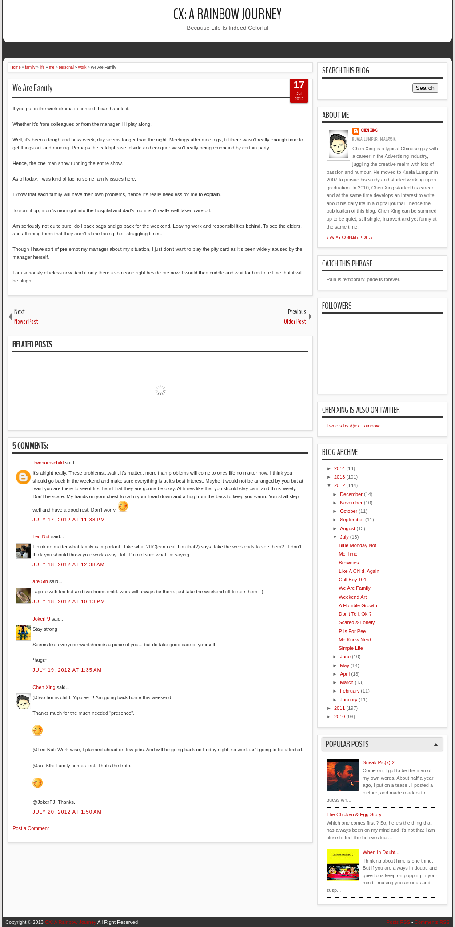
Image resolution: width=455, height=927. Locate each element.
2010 (339, 716)
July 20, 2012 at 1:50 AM (67, 811)
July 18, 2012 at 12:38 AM (68, 564)
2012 (339, 485)
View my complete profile (349, 237)
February (349, 690)
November (351, 502)
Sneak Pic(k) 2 (379, 762)
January (348, 699)
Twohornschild (48, 462)
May (344, 665)
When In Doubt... (381, 852)
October (348, 511)
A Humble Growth (358, 605)
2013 (339, 477)
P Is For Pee (352, 631)
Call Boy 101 (352, 579)
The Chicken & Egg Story (354, 814)
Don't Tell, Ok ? (355, 614)
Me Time (348, 553)
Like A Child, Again (359, 571)
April (345, 674)
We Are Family (32, 88)
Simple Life (351, 648)
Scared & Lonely (357, 622)
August (347, 528)
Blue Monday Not (357, 545)
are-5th (40, 581)
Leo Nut (41, 536)
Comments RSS (432, 922)
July (344, 537)
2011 (339, 708)
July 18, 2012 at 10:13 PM (68, 601)
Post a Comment (30, 828)
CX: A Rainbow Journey (227, 14)
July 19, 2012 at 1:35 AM (67, 670)
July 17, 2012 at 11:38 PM (68, 519)
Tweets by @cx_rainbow (353, 425)
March (347, 682)
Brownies (349, 562)
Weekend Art (353, 597)
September (352, 519)
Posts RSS (398, 922)
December (351, 494)
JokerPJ (41, 618)
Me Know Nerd (355, 639)
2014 (339, 468)
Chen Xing (43, 687)
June (345, 656)
